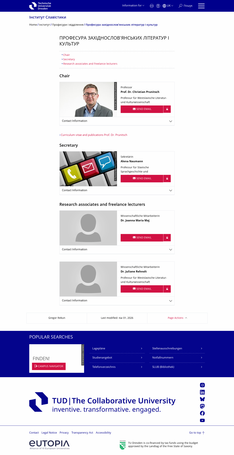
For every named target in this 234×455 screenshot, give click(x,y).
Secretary (69, 59)
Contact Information (74, 121)
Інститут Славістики (47, 17)
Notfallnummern (162, 357)
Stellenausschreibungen (167, 348)
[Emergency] (152, 6)
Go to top (195, 433)
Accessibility (103, 433)
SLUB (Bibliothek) (163, 367)
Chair (66, 55)
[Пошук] (186, 6)
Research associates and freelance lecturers (90, 64)
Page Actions (175, 318)
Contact (34, 433)
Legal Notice (49, 433)
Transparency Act (82, 433)
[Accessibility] (158, 6)
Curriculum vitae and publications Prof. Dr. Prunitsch (94, 135)
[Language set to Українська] (168, 6)
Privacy (64, 433)
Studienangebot (102, 357)
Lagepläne (98, 348)
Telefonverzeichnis (104, 367)
